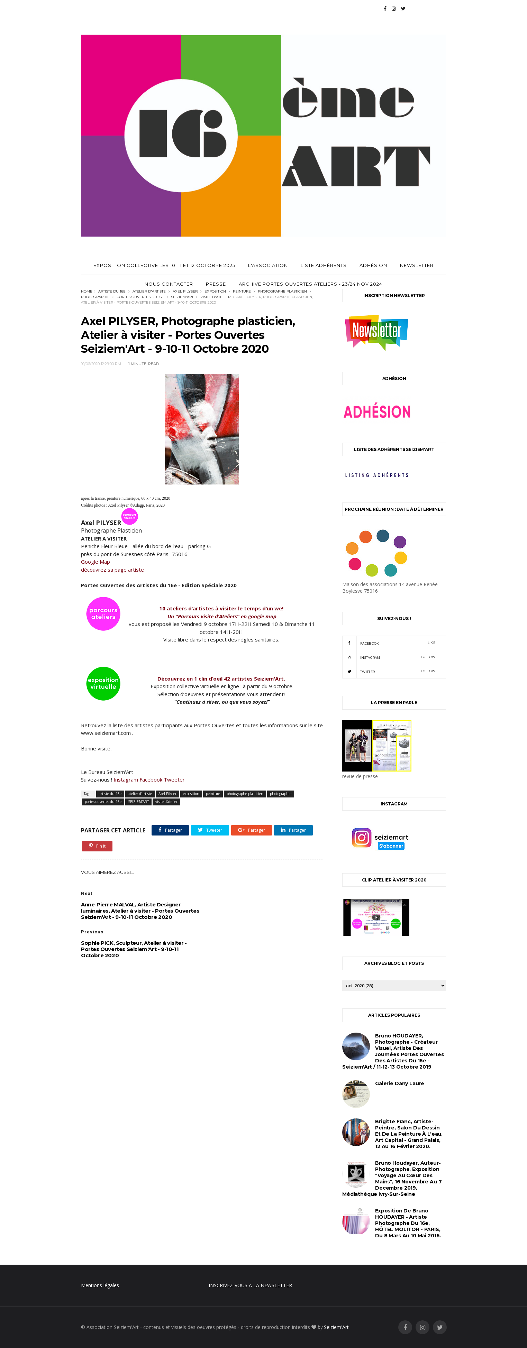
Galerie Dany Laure (399, 1083)
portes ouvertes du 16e (140, 297)
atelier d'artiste (149, 291)
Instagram (125, 779)
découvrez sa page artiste (112, 569)
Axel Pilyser (185, 291)
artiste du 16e (112, 291)
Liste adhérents (324, 265)
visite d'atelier (215, 297)
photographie (95, 297)
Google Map (95, 561)
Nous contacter (169, 284)
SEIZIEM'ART (182, 297)
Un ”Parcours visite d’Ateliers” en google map (221, 616)
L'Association (268, 265)
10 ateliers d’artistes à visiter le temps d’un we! (222, 608)
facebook (388, 643)
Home (86, 291)
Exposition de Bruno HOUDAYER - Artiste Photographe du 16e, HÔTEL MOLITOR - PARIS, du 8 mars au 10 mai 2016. (408, 1223)
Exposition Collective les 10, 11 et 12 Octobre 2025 (164, 265)
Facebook (150, 779)
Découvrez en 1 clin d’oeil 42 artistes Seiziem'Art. (222, 678)
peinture (242, 291)
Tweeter (174, 779)
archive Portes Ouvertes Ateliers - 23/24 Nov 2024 (310, 284)
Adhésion (373, 265)
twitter (388, 671)
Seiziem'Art (336, 1327)
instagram (388, 657)
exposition (215, 291)
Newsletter (417, 265)
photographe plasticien (282, 291)
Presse (216, 284)
